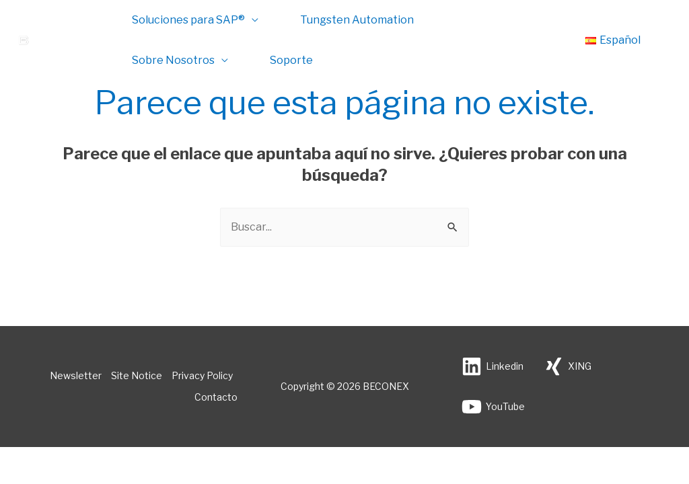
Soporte (291, 60)
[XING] (568, 366)
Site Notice (136, 375)
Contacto (216, 397)
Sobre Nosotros (173, 60)
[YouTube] (493, 407)
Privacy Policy (202, 375)
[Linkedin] (492, 366)
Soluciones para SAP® (188, 19)
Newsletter (76, 375)
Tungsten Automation (357, 19)
